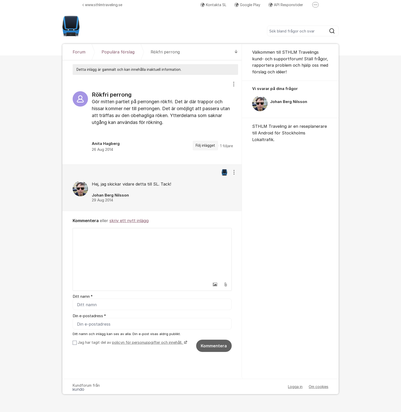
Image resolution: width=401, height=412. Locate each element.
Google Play (247, 5)
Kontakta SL (213, 5)
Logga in (295, 386)
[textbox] (152, 253)
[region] (152, 119)
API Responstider (286, 5)
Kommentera (214, 345)
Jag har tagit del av (132, 342)
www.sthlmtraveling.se (102, 5)
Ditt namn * (83, 296)
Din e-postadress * (89, 316)
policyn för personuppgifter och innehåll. (147, 342)
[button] (215, 284)
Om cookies (318, 386)
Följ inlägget (205, 145)
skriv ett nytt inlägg (129, 220)
